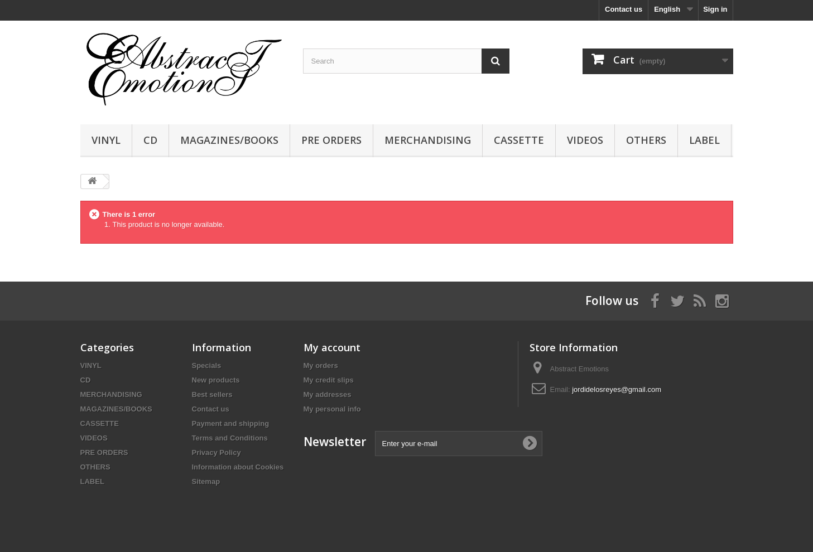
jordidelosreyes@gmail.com (616, 389)
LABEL (704, 140)
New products (216, 380)
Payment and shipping (231, 423)
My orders (321, 365)
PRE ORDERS (331, 140)
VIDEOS (585, 140)
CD (150, 140)
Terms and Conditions (230, 438)
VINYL (106, 140)
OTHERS (646, 140)
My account (332, 347)
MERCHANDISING (427, 140)
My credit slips (329, 380)
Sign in (715, 9)
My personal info (332, 409)
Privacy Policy (216, 452)
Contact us (623, 9)
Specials (207, 365)
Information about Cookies (238, 467)
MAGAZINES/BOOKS (229, 140)
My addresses (328, 394)
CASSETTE (519, 140)
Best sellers (212, 394)
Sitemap (206, 481)
